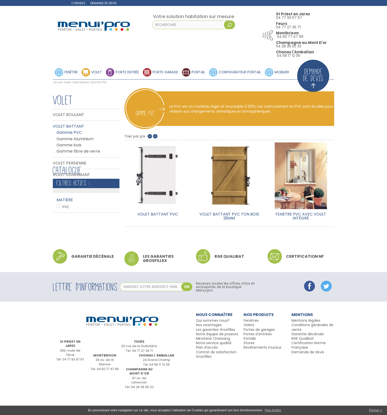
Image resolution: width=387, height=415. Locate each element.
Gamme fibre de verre (78, 151)
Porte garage (165, 71)
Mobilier (281, 71)
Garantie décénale (307, 352)
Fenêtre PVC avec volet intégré (300, 216)
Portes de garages (259, 347)
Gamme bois (69, 145)
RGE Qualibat (302, 356)
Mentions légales (305, 338)
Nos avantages (209, 342)
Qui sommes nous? (213, 338)
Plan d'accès (207, 365)
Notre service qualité (214, 360)
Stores (249, 360)
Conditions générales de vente (312, 345)
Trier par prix (135, 136)
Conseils (78, 3)
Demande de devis (103, 3)
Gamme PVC (69, 132)
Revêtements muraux (262, 365)
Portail (198, 71)
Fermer (374, 410)
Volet (96, 71)
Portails (250, 356)
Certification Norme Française (308, 363)
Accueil (58, 82)
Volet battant (80, 82)
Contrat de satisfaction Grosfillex (216, 372)
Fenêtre (71, 71)
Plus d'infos (273, 410)
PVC (65, 232)
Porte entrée (127, 71)
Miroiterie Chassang (213, 356)
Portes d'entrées (258, 352)
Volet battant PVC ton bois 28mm (229, 216)
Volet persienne (69, 163)
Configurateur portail (240, 71)
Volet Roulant (68, 115)
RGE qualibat (229, 274)
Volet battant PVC (157, 214)
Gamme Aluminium (75, 139)
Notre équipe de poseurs (217, 352)
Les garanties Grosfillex (158, 277)
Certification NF (305, 274)
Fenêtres (251, 338)
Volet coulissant (71, 175)
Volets (249, 342)
